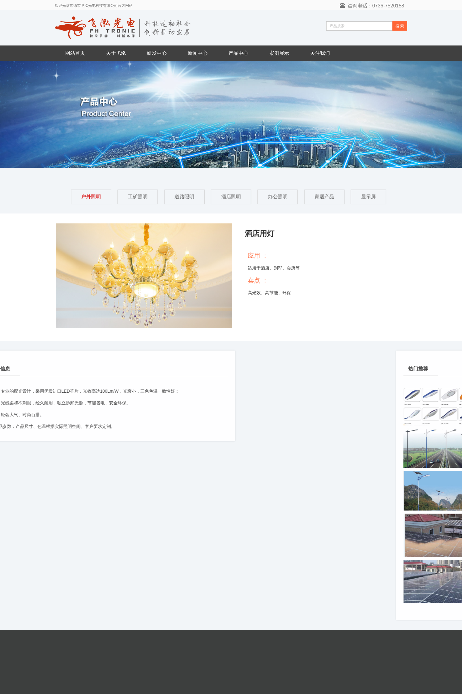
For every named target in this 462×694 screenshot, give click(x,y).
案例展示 (279, 53)
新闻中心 (197, 53)
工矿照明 (137, 196)
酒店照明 (231, 196)
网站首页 (75, 53)
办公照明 (278, 196)
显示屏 (369, 196)
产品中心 (238, 53)
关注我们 (320, 53)
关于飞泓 (116, 53)
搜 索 (400, 26)
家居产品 (325, 196)
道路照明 (184, 196)
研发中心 (157, 53)
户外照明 (90, 196)
